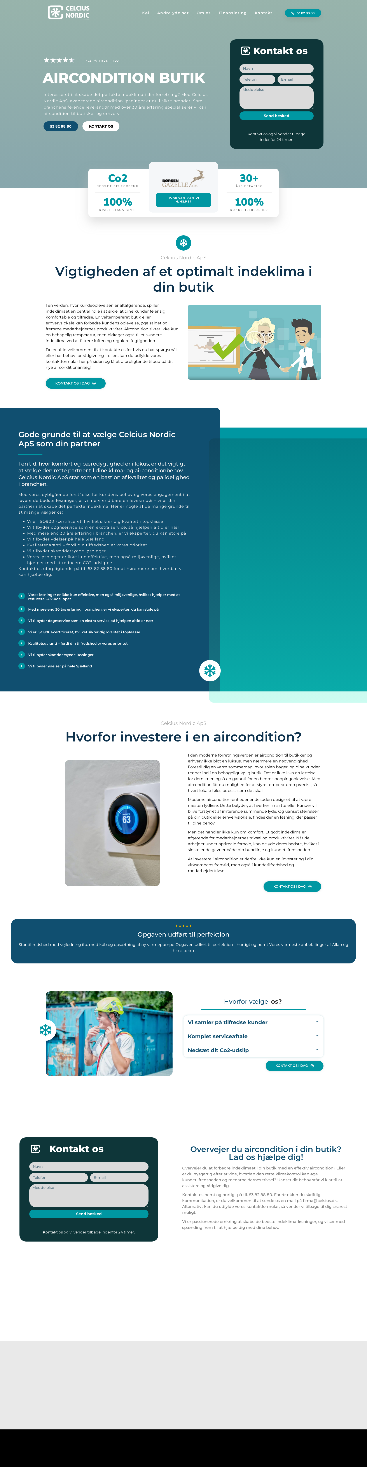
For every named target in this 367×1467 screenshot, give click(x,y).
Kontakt (264, 13)
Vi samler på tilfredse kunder (227, 1022)
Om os (204, 13)
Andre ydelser (173, 13)
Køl (145, 13)
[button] (255, 341)
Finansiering (233, 13)
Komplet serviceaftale (218, 1036)
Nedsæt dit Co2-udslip (218, 1050)
